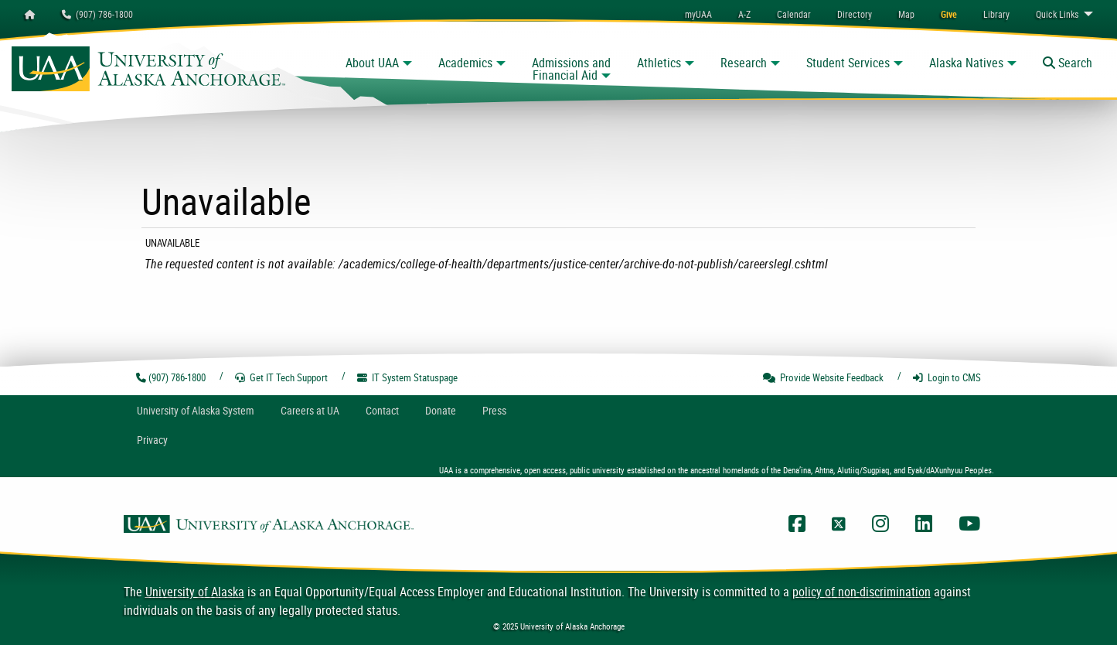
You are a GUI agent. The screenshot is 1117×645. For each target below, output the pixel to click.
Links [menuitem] (1057, 14)
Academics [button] (465, 62)
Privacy (152, 439)
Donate (440, 410)
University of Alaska (194, 591)
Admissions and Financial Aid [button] (571, 69)
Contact (382, 410)
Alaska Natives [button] (966, 62)
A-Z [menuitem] (744, 14)
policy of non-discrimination (861, 591)
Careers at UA (310, 410)
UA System (195, 410)
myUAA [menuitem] (698, 14)
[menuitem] (794, 14)
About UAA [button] (372, 62)
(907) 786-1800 (97, 14)
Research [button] (743, 62)
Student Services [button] (848, 62)
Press (494, 410)
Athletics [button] (659, 62)
